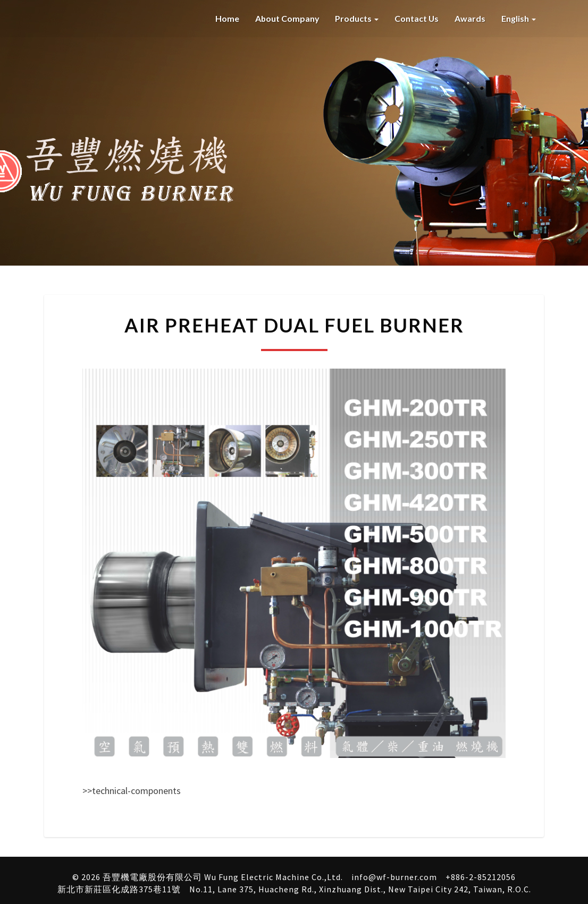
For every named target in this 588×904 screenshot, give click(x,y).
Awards (470, 18)
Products (356, 18)
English (518, 18)
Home (226, 18)
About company (286, 18)
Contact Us (416, 18)
